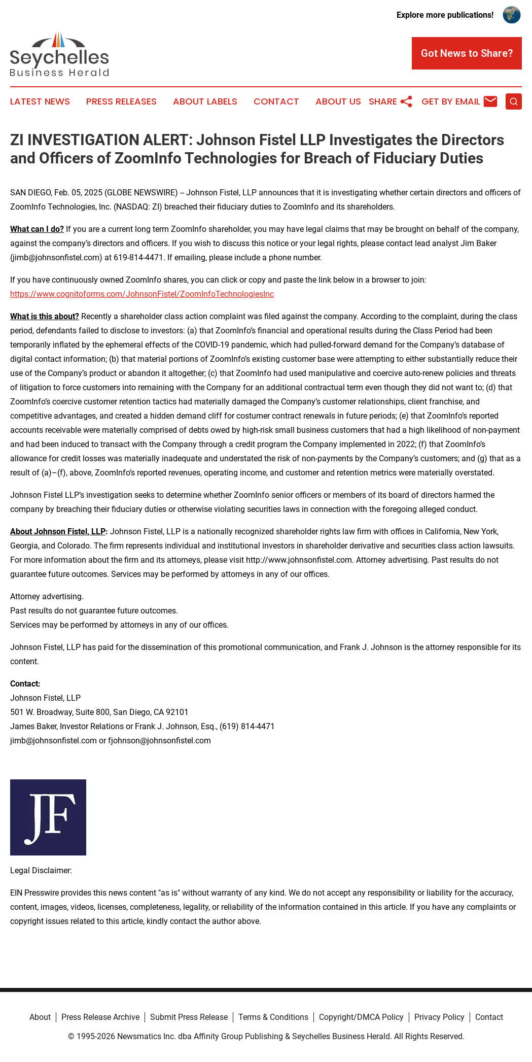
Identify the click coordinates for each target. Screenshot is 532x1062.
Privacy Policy (439, 1017)
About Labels (205, 101)
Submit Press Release (189, 1017)
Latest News (40, 101)
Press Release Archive (100, 1017)
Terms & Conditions (273, 1017)
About (40, 1017)
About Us (338, 101)
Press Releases (121, 101)
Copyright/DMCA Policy (361, 1017)
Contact (276, 101)
